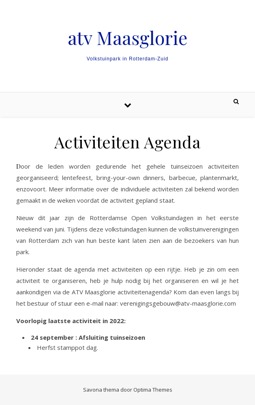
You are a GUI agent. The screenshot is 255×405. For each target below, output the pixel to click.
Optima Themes (152, 389)
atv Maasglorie (127, 37)
